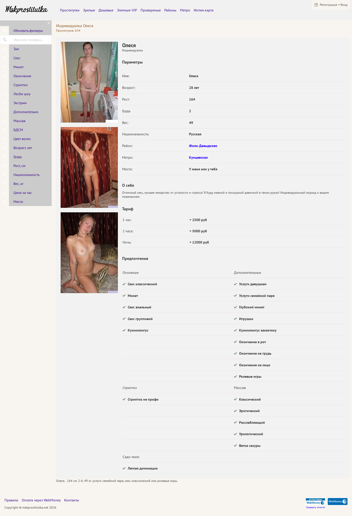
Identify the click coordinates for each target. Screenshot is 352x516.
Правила (11, 500)
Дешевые (106, 10)
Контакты (71, 500)
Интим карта (203, 10)
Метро (185, 10)
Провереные (151, 10)
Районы (170, 10)
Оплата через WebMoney (41, 500)
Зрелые (89, 10)
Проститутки (69, 10)
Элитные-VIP (127, 10)
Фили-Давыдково (203, 145)
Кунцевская (198, 157)
